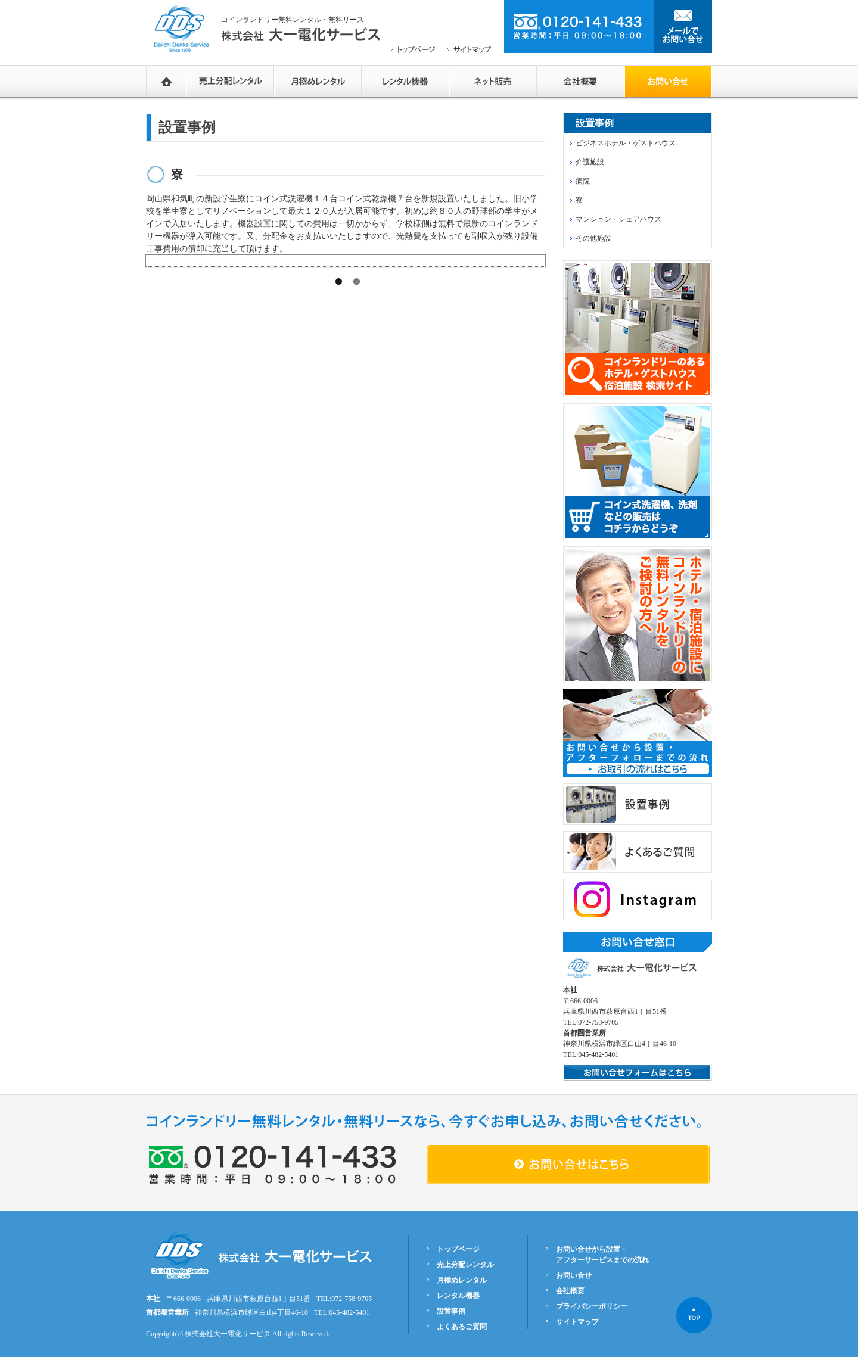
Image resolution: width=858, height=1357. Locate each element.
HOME (166, 81)
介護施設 (590, 162)
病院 (583, 181)
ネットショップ (493, 81)
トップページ (458, 1249)
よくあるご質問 (462, 1326)
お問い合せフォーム (668, 81)
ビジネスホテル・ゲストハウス (626, 143)
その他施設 (593, 238)
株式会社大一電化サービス (228, 1334)
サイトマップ (577, 1322)
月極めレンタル (318, 81)
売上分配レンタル (230, 81)
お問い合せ (574, 1275)
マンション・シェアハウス (618, 219)
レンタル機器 (405, 81)
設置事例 (451, 1311)
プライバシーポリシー (591, 1306)
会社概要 (580, 81)
